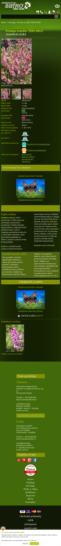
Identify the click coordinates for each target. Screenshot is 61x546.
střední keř (26, 162)
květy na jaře (27, 154)
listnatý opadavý (28, 157)
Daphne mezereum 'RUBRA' (12, 354)
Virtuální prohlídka (30, 415)
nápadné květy (27, 159)
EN (58, 12)
